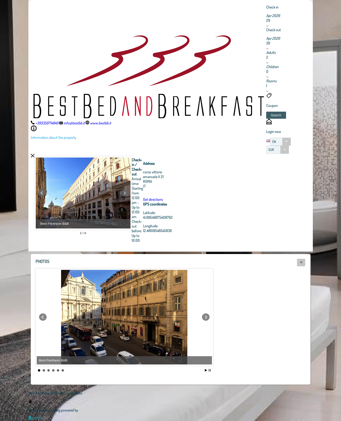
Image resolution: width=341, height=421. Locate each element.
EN (274, 142)
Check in (272, 7)
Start (206, 370)
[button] (276, 115)
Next (124, 193)
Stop (210, 370)
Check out (273, 29)
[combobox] (280, 142)
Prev (42, 193)
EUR (271, 150)
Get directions (153, 199)
